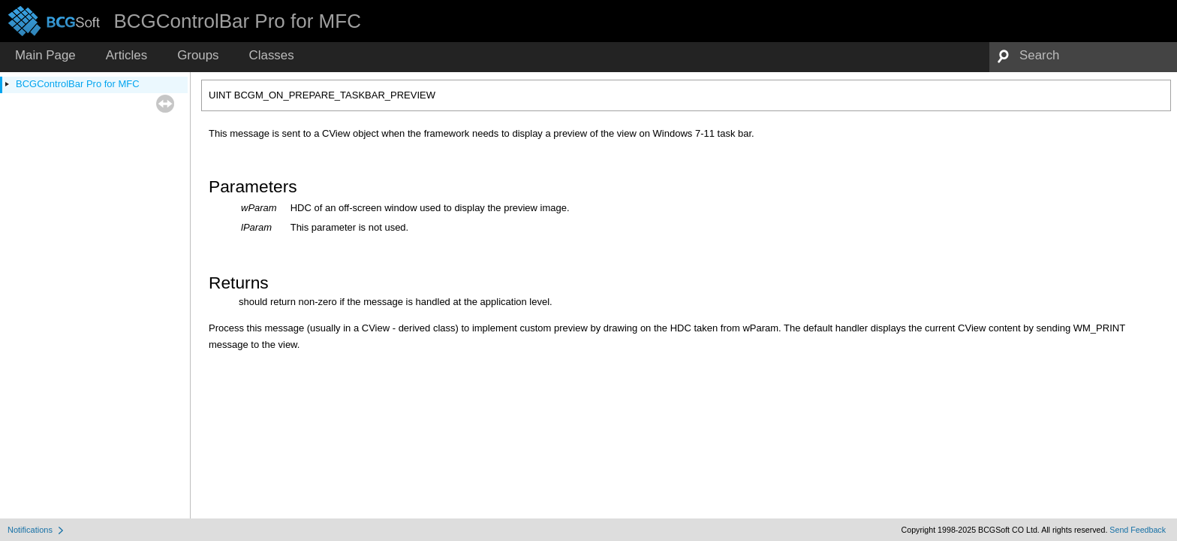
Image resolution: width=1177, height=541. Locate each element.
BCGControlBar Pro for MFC (78, 83)
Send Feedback (1137, 529)
